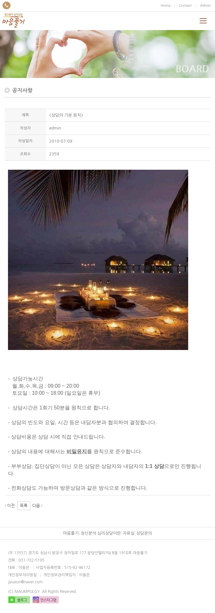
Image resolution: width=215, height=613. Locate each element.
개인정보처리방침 (22, 575)
